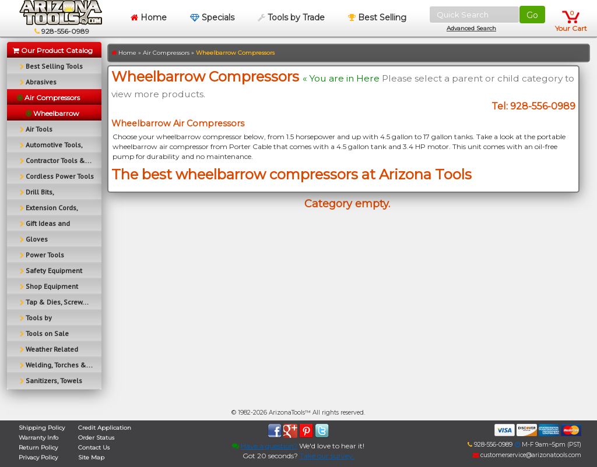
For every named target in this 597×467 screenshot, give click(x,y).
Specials (212, 17)
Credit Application (104, 427)
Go (532, 15)
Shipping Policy (42, 427)
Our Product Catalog (53, 50)
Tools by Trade (291, 17)
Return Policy (38, 447)
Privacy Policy (38, 457)
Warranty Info (38, 437)
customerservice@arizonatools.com (527, 455)
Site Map (91, 457)
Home (149, 17)
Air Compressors (166, 52)
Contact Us (94, 447)
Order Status (96, 437)
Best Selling (377, 17)
